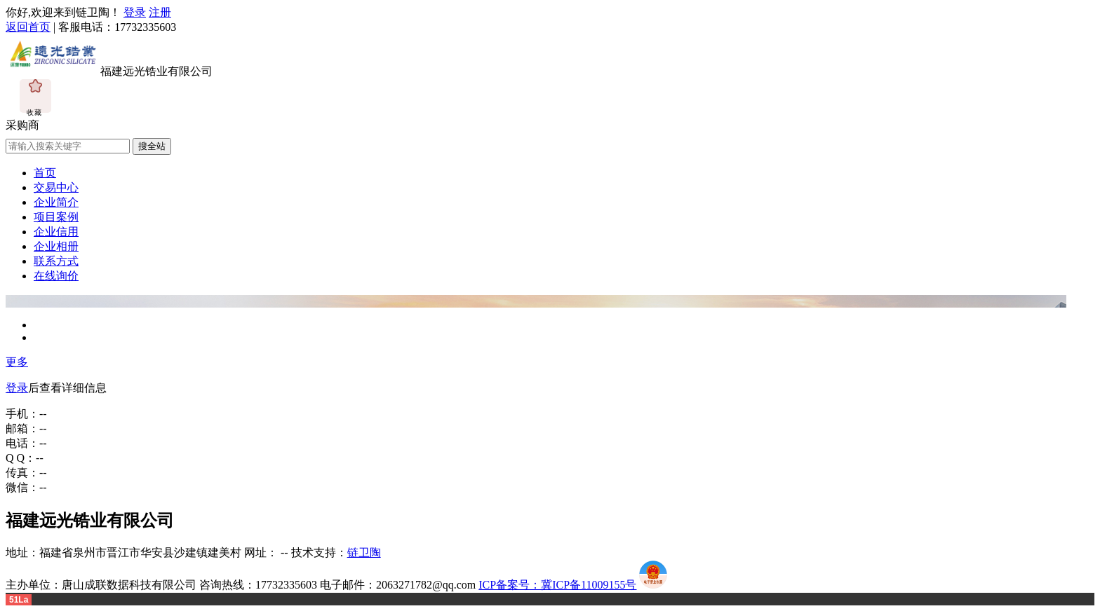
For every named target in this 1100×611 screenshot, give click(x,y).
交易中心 (56, 187)
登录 (134, 12)
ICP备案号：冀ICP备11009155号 (557, 585)
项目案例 (56, 217)
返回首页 (28, 27)
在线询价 (56, 276)
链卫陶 (364, 552)
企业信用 (56, 232)
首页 (45, 173)
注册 (160, 12)
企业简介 (56, 202)
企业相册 (56, 246)
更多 (17, 362)
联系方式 (56, 261)
